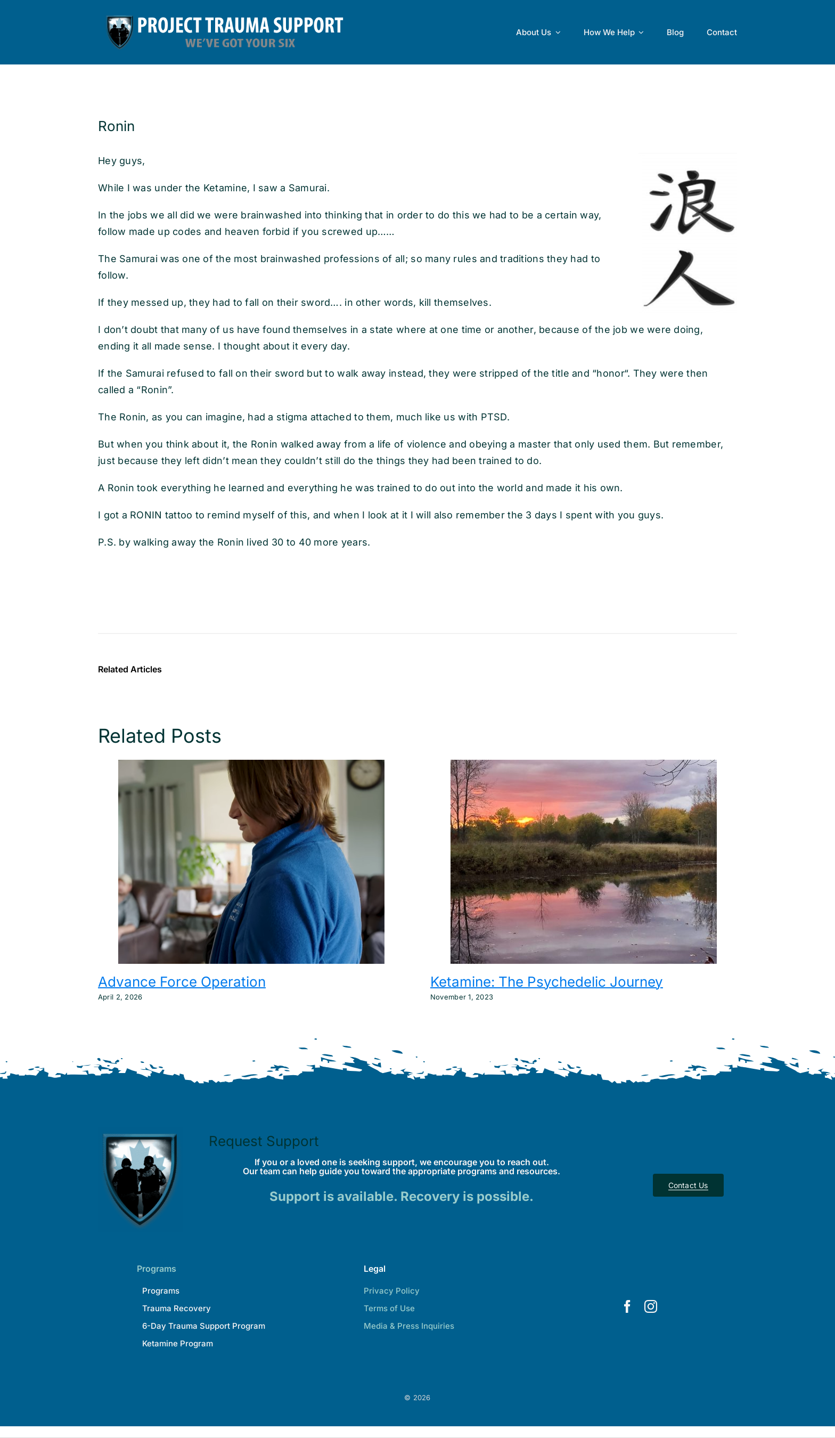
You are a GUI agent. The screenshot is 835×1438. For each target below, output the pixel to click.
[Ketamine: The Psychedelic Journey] (584, 765)
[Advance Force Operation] (251, 765)
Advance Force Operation (182, 981)
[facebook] (627, 1306)
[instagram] (650, 1306)
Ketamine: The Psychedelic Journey (546, 981)
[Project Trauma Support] (140, 1132)
